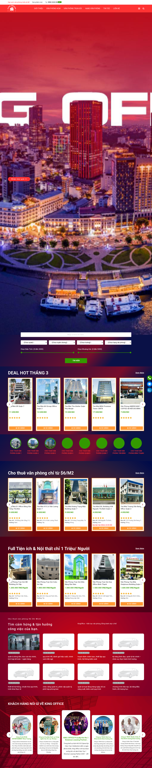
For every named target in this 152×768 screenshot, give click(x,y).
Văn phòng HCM (53, 8)
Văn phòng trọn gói (73, 8)
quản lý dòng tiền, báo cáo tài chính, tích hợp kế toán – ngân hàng (22, 658)
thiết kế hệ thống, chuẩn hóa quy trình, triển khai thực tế (23, 688)
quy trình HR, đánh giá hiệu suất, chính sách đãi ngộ (58, 658)
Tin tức (106, 8)
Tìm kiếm (76, 361)
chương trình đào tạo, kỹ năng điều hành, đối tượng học (126, 688)
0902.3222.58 (53, 2)
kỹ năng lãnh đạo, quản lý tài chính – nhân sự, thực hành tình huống (127, 658)
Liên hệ (116, 8)
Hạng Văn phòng (92, 8)
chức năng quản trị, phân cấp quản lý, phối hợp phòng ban (57, 688)
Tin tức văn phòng (14, 653)
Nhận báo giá (19, 179)
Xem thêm (140, 373)
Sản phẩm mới (37, 2)
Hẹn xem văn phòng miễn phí (18, 2)
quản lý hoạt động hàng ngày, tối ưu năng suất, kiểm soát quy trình (91, 688)
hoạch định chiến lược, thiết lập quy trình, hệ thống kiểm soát (91, 658)
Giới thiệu (38, 8)
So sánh (20, 428)
